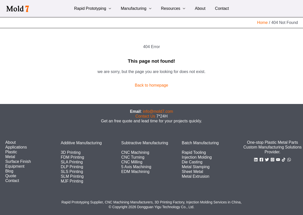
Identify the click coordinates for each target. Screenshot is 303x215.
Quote (10, 176)
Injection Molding (197, 157)
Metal (10, 156)
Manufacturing (135, 8)
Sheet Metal (192, 171)
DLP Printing (72, 166)
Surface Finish (18, 161)
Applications (16, 147)
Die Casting (192, 162)
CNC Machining (135, 152)
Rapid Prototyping (93, 8)
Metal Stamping (196, 166)
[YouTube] (278, 159)
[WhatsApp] (289, 159)
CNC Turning (132, 157)
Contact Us (145, 116)
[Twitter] (267, 159)
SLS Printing (72, 171)
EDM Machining (135, 171)
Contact (219, 8)
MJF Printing (72, 181)
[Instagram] (272, 159)
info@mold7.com (158, 111)
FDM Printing (72, 157)
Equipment (15, 166)
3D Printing (71, 152)
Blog (9, 171)
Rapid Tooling (194, 152)
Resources (170, 8)
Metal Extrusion (195, 176)
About (198, 8)
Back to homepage (151, 85)
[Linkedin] (256, 159)
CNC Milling (131, 162)
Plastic (11, 152)
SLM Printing (72, 176)
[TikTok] (284, 159)
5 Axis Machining (136, 166)
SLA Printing (72, 162)
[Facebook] (261, 159)
